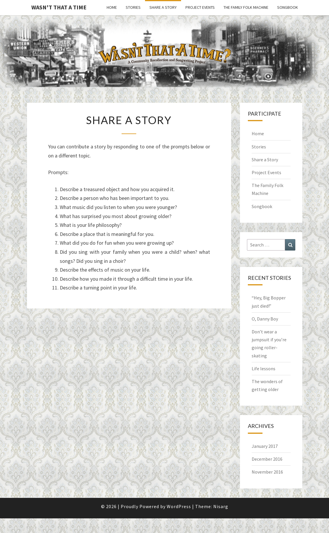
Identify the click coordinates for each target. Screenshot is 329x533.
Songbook (287, 7)
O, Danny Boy (265, 319)
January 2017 (265, 446)
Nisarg (220, 506)
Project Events (200, 7)
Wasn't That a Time (58, 7)
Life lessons (263, 368)
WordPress (179, 506)
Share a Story (163, 7)
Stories (133, 7)
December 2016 (267, 459)
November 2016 (267, 472)
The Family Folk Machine (246, 7)
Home (112, 7)
